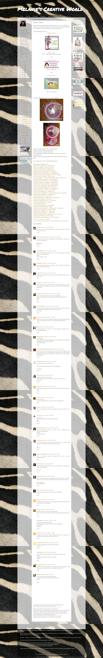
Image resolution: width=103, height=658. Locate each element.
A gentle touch (25, 129)
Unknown (39, 317)
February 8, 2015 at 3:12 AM (48, 282)
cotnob (38, 574)
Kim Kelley (39, 440)
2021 (23, 68)
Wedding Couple (26, 127)
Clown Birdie (25, 121)
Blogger (65, 654)
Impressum (43, 16)
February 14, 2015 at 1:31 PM (49, 520)
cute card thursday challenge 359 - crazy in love (44, 186)
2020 (23, 70)
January (25, 135)
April (24, 97)
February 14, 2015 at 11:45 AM (47, 509)
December (25, 81)
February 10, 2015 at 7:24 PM (49, 361)
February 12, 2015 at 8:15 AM (48, 476)
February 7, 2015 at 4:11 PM (49, 273)
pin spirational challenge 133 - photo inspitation (44, 209)
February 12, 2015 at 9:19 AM (46, 490)
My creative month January (25, 107)
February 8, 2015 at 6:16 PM (54, 293)
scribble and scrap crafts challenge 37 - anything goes (46, 197)
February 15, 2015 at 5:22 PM (51, 542)
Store (49, 52)
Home (21, 16)
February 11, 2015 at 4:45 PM (46, 397)
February (25, 101)
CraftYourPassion (41, 306)
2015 (23, 80)
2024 (23, 62)
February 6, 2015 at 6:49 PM (47, 227)
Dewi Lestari (40, 386)
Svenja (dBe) (40, 361)
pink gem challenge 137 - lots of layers (42, 196)
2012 (23, 141)
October (25, 85)
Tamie (38, 463)
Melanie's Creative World (50, 9)
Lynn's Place (40, 273)
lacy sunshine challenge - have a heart (42, 199)
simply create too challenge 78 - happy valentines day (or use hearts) (50, 193)
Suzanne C (39, 282)
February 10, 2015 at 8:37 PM (46, 375)
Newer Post (36, 624)
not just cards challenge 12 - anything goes (43, 205)
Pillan (38, 490)
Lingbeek (56, 654)
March (24, 99)
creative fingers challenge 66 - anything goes (44, 194)
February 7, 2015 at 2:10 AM (50, 250)
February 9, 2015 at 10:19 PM (51, 306)
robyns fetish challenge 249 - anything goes (43, 165)
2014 (23, 137)
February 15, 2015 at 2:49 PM (48, 532)
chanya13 (39, 564)
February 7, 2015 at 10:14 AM (49, 263)
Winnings (28, 16)
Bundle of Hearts (26, 131)
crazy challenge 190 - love (39, 203)
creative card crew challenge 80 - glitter (42, 206)
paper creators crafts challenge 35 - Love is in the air (46, 217)
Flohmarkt (35, 16)
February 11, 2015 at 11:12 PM (49, 440)
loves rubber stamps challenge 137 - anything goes (45, 180)
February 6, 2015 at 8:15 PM (54, 237)
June (24, 93)
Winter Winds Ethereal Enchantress (25, 111)
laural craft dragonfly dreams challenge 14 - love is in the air (47, 214)
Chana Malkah (40, 250)
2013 (23, 139)
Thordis (38, 227)
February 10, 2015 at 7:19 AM (46, 326)
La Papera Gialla (40, 542)
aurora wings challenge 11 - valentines (42, 202)
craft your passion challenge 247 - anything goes (45, 171)
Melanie (23, 27)
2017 (23, 76)
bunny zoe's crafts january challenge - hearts (44, 170)
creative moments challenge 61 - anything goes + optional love (48, 208)
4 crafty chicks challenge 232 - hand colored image (45, 185)
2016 (23, 78)
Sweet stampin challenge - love (40, 164)
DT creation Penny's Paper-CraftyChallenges (59, 220)
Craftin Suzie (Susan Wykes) (43, 349)
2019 (23, 72)
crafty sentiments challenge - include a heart (44, 176)
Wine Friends (25, 125)
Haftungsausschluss (66, 16)
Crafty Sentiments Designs (42, 220)
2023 (23, 64)
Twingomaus (40, 336)
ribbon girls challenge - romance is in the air (43, 167)
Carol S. (39, 407)
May (24, 95)
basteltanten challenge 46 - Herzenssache (43, 215)
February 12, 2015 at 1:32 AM (52, 454)
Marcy (38, 326)
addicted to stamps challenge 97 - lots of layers (44, 200)
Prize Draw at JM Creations (25, 117)
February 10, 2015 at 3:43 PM (49, 336)
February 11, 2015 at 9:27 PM (51, 427)
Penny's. (59, 25)
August (24, 89)
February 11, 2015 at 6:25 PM (47, 407)
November (25, 83)
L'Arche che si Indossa (42, 293)
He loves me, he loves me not (26, 103)
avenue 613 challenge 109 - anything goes (43, 168)
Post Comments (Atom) (44, 627)
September (25, 87)
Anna (38, 375)
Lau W (38, 397)
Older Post (66, 624)
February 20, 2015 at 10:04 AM (48, 564)
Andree (38, 509)
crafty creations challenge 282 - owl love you (44, 211)
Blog (54, 52)
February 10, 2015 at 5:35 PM (57, 349)
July (24, 91)
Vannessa (39, 476)
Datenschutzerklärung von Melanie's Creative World (49, 617)
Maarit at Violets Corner (42, 237)
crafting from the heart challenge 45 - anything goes (45, 173)
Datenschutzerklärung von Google (54, 615)
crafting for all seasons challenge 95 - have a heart (45, 182)
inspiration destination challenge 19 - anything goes (45, 183)
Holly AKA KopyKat (41, 454)
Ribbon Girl (39, 263)
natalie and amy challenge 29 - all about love (44, 212)
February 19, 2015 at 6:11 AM (49, 552)
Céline (38, 415)
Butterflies (24, 119)
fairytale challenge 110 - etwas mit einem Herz (44, 190)
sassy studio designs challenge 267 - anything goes (45, 188)
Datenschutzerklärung (53, 16)
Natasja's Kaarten (41, 427)
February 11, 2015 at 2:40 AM (49, 386)
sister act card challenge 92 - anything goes (43, 191)
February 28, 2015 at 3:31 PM (47, 574)
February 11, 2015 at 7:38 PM (46, 415)
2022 (23, 66)
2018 (23, 74)
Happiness (24, 133)
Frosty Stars (25, 114)
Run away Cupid (26, 123)
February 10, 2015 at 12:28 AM (48, 317)
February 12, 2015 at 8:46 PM (48, 499)
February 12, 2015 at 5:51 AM (46, 463)
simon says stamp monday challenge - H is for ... (45, 174)
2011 (23, 143)
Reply (38, 232)
